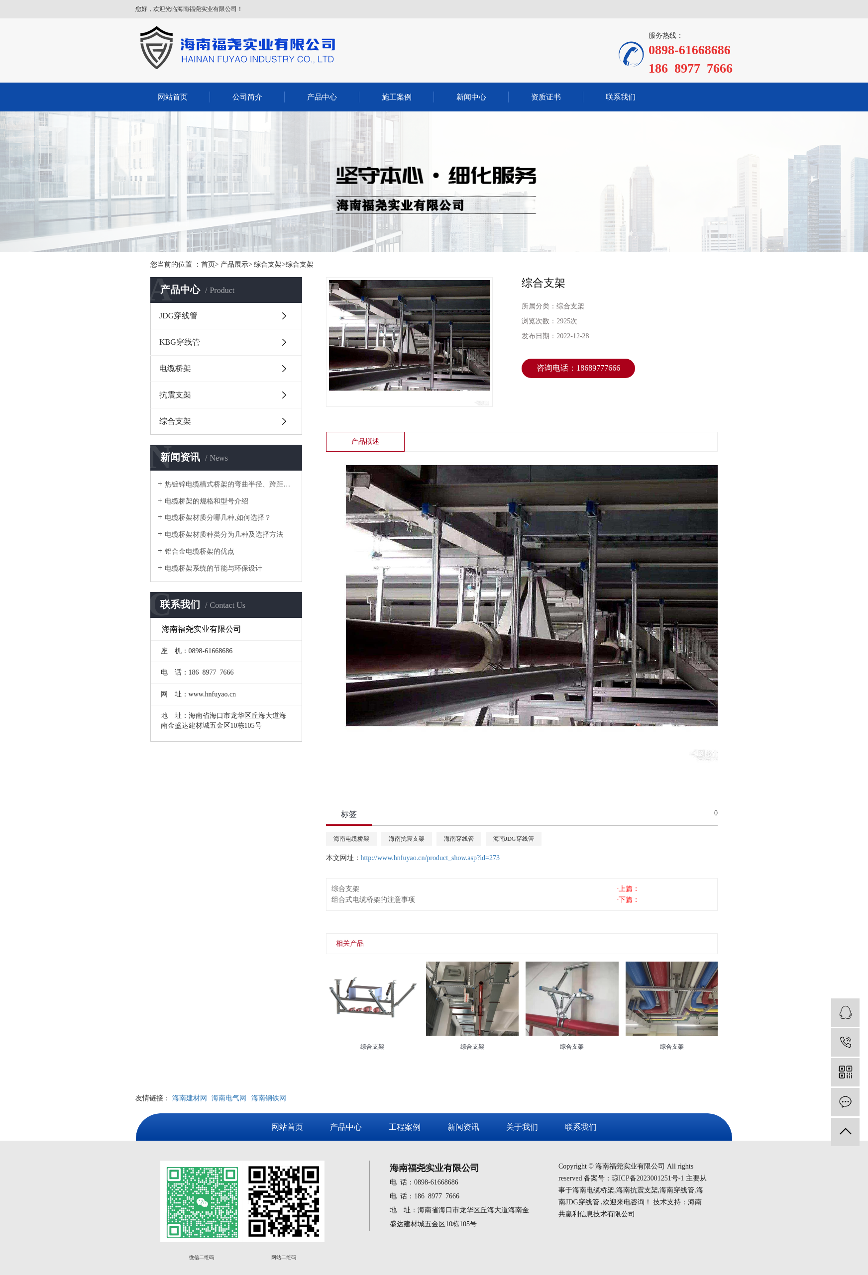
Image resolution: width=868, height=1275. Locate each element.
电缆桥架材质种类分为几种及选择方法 (224, 534)
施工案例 (397, 97)
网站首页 (173, 97)
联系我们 (621, 97)
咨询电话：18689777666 (578, 368)
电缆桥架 (175, 368)
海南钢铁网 (268, 1098)
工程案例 (405, 1127)
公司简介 (247, 97)
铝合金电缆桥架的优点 (199, 551)
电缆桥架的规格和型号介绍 (206, 501)
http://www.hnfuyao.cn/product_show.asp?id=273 (430, 858)
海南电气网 (229, 1098)
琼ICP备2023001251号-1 (648, 1178)
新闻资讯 (463, 1127)
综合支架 (175, 421)
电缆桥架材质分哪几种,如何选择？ (218, 517)
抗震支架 (175, 395)
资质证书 (546, 97)
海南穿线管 (459, 838)
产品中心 (322, 97)
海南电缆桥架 (351, 838)
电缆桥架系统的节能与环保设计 (213, 568)
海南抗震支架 (407, 838)
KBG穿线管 (179, 342)
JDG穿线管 (178, 315)
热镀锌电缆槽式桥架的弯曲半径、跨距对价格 (230, 484)
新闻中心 (471, 97)
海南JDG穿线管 (513, 838)
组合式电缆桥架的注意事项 (373, 899)
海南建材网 (189, 1098)
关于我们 (522, 1127)
